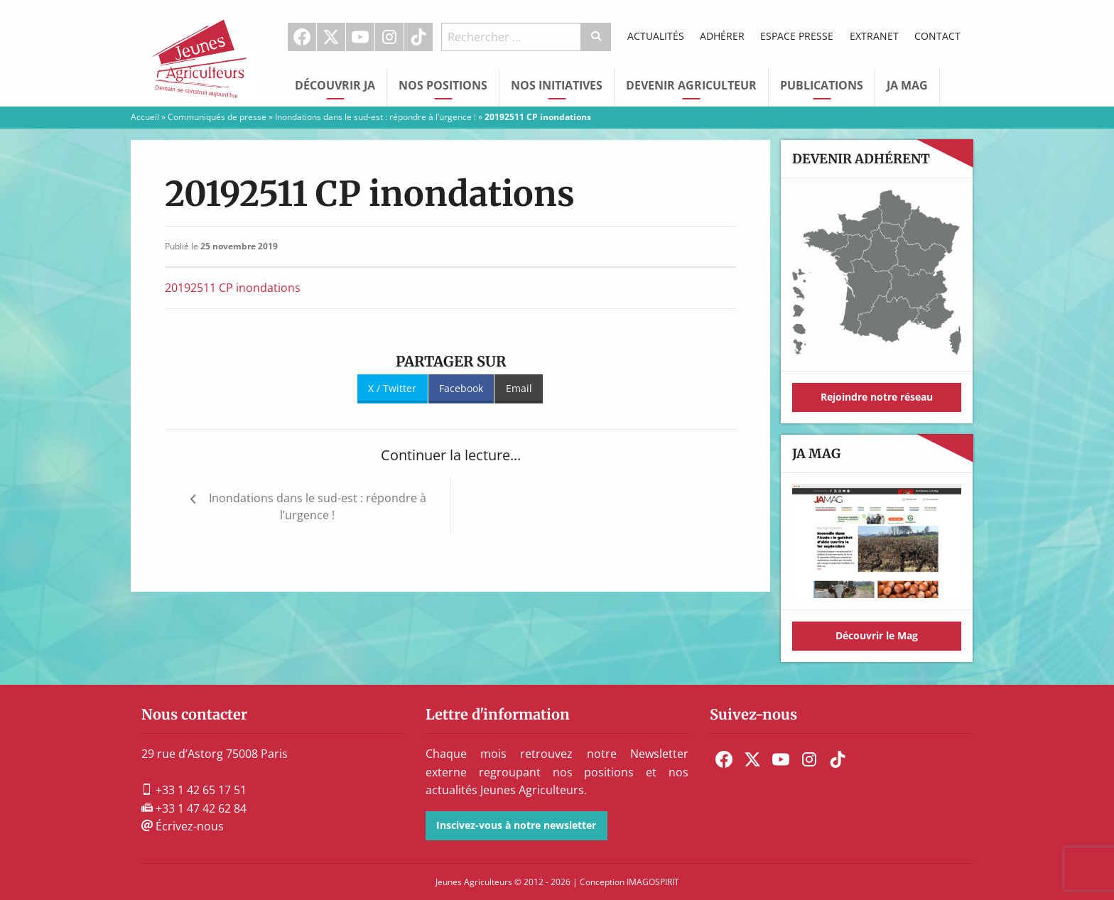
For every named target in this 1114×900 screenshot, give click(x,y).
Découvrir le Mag (877, 635)
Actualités (655, 36)
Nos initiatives (556, 85)
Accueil (145, 117)
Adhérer (722, 36)
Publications (821, 85)
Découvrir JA (335, 85)
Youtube (360, 37)
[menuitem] (302, 37)
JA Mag (907, 85)
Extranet (874, 36)
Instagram (389, 37)
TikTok (418, 37)
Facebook (302, 37)
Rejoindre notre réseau (877, 396)
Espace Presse (796, 36)
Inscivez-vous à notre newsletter (516, 825)
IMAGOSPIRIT (653, 882)
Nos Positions (443, 85)
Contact (937, 36)
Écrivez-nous (182, 826)
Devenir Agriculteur (691, 85)
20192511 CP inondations (233, 288)
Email (519, 388)
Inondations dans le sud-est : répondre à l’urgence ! (375, 117)
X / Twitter (392, 388)
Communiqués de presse (217, 117)
